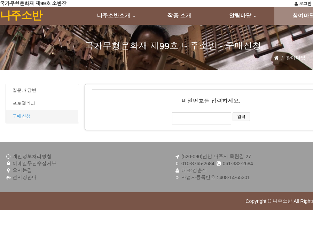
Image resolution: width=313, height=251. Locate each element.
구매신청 (22, 116)
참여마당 (295, 58)
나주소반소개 (116, 16)
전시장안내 (25, 177)
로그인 (303, 3)
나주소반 (21, 16)
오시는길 (22, 170)
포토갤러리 (24, 103)
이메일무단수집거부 (34, 163)
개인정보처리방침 (32, 156)
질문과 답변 (25, 90)
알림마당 (242, 16)
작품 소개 (179, 16)
